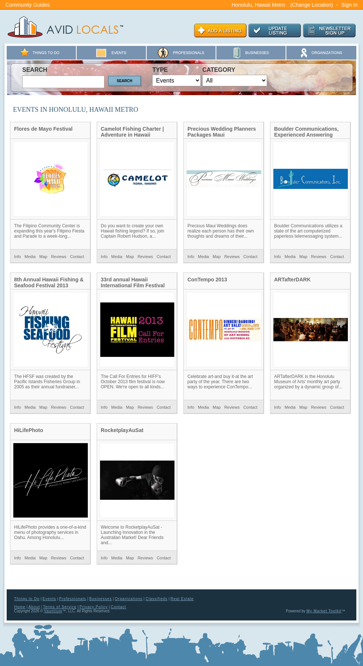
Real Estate (182, 599)
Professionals (72, 599)
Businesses (100, 599)
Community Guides (28, 5)
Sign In (349, 5)
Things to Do (27, 599)
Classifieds (156, 599)
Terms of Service (59, 607)
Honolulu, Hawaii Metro (258, 5)
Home (20, 607)
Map (43, 256)
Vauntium (53, 611)
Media (30, 256)
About (34, 607)
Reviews (58, 256)
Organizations (129, 599)
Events (49, 599)
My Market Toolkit (324, 611)
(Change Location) (311, 5)
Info (17, 256)
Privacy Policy (94, 607)
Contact (77, 256)
